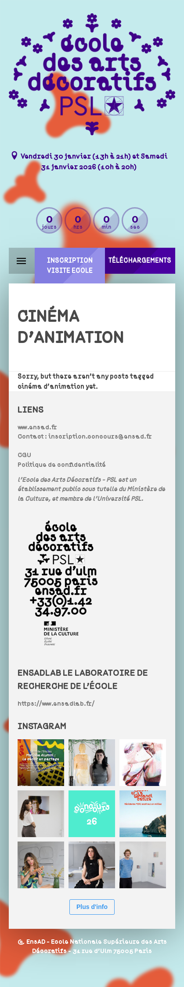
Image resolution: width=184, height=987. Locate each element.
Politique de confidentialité (62, 465)
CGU (24, 455)
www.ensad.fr (37, 427)
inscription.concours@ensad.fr (100, 436)
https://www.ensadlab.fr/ (56, 704)
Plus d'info (92, 906)
